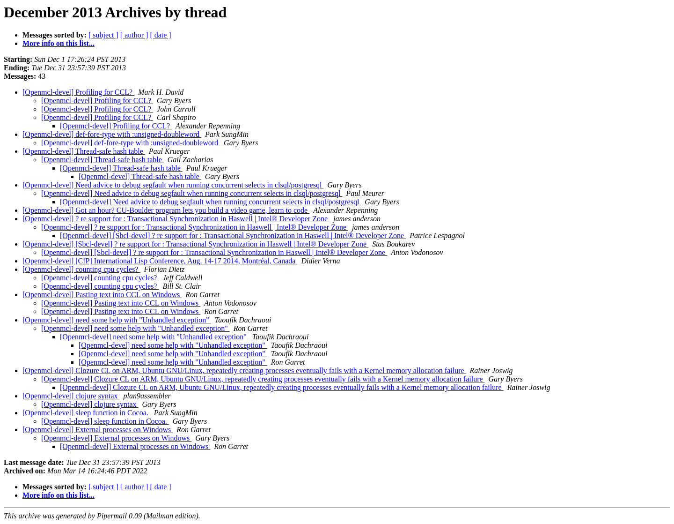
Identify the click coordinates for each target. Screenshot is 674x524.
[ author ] (134, 35)
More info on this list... (58, 43)
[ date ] (160, 35)
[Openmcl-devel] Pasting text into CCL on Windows (102, 295)
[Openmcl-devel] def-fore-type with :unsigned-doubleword (111, 134)
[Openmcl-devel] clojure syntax (70, 396)
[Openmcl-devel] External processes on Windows (97, 430)
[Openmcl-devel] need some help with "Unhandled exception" (116, 320)
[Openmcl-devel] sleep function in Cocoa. (86, 413)
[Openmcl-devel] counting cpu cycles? (81, 269)
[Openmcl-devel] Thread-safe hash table (83, 151)
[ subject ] (103, 35)
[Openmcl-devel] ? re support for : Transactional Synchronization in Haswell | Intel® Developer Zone (176, 219)
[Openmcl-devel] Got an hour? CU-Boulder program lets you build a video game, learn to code (165, 210)
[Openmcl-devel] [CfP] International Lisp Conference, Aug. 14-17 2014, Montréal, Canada (159, 261)
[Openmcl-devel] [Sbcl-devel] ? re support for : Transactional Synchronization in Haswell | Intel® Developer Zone (233, 236)
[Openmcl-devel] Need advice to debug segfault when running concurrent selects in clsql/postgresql (172, 185)
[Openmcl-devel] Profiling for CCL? (78, 92)
